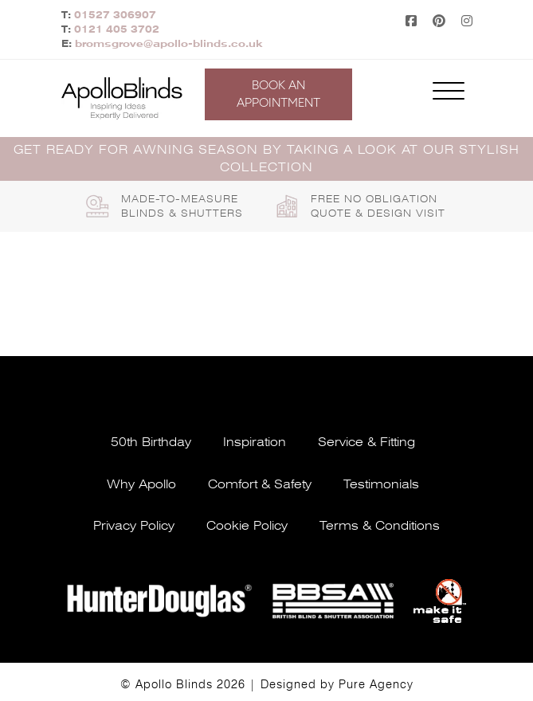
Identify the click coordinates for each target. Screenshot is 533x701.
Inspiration (254, 442)
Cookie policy (247, 526)
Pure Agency (376, 684)
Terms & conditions (379, 526)
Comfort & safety (260, 484)
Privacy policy (133, 526)
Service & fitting (366, 442)
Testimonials (381, 484)
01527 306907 (115, 15)
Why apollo (141, 484)
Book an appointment (278, 94)
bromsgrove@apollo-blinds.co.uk (169, 43)
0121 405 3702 (116, 29)
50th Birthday (151, 442)
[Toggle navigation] (448, 94)
